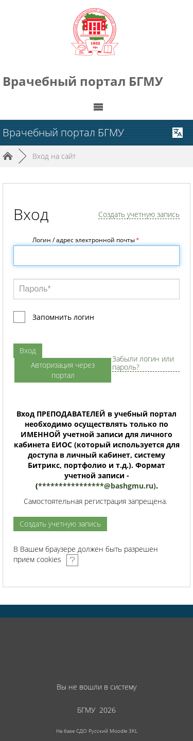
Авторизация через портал (63, 370)
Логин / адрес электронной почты (85, 240)
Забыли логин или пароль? (143, 363)
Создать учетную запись (139, 214)
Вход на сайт (54, 156)
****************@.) (97, 486)
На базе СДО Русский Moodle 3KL (96, 730)
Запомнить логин (63, 317)
